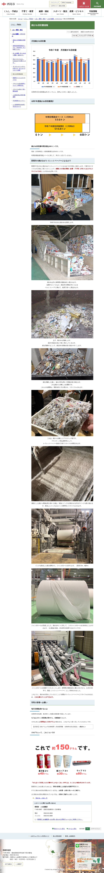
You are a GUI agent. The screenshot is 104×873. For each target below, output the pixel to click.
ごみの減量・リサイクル (54, 19)
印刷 (74, 35)
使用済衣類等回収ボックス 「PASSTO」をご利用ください (19, 47)
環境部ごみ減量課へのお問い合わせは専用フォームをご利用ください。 (60, 819)
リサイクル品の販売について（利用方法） (19, 84)
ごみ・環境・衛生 (40, 19)
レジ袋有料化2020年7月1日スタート (19, 105)
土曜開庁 (19, 864)
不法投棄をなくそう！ (19, 100)
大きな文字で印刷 (85, 35)
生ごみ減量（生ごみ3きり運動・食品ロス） (19, 54)
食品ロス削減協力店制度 (19, 41)
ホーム (20, 19)
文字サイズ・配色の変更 (58, 6)
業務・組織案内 (70, 836)
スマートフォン (95, 828)
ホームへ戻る (72, 828)
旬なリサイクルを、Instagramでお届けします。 (19, 60)
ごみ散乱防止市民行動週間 (19, 96)
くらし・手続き (28, 19)
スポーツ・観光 (60, 12)
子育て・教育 (27, 12)
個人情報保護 (57, 836)
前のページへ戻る (59, 828)
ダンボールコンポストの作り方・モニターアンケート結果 (19, 68)
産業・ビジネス (76, 12)
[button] (83, 4)
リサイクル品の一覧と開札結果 (19, 90)
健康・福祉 (43, 12)
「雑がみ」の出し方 (41, 798)
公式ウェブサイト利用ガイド (40, 836)
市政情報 (93, 12)
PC (87, 828)
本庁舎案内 (8, 864)
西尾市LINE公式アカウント (83, 852)
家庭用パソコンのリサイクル (19, 78)
